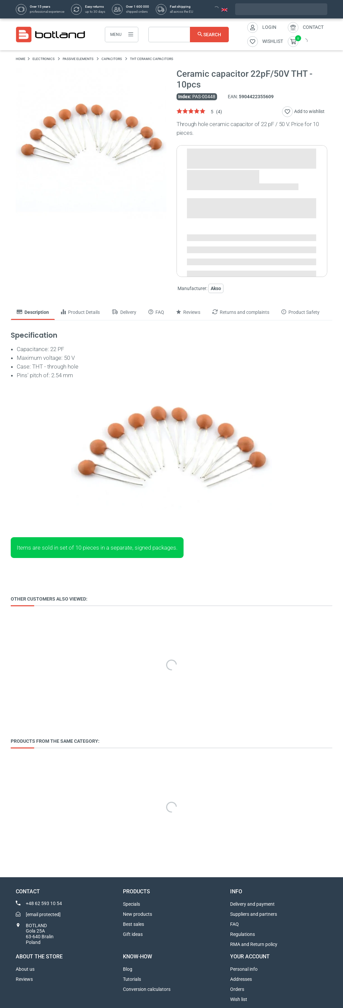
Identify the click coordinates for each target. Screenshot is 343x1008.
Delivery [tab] (124, 312)
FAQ (234, 924)
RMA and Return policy (253, 944)
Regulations (242, 934)
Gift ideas (133, 934)
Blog (127, 969)
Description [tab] (33, 312)
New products (137, 914)
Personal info (244, 969)
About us (25, 969)
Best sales (133, 924)
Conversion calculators (146, 989)
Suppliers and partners (253, 914)
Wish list (238, 999)
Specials (131, 904)
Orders (237, 989)
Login (269, 27)
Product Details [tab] (80, 312)
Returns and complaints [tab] (240, 312)
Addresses (241, 979)
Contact (313, 27)
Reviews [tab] (188, 312)
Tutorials (132, 979)
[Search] (188, 34)
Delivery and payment (252, 904)
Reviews (24, 979)
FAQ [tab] (156, 312)
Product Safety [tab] (300, 312)
